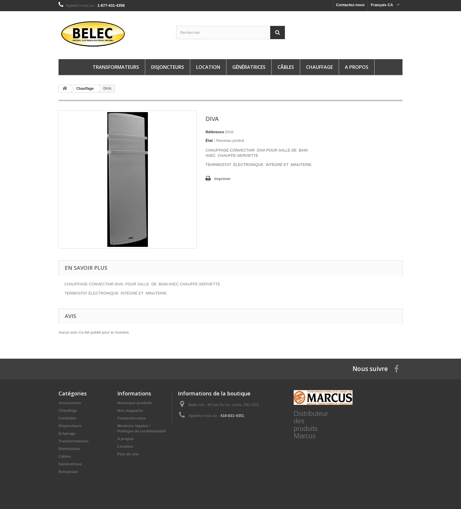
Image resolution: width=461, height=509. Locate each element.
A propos (356, 67)
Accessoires (70, 403)
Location (208, 67)
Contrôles (67, 418)
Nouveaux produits (134, 403)
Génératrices (248, 67)
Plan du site (128, 454)
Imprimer (222, 179)
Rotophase (68, 472)
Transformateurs (116, 67)
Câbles (286, 67)
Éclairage (67, 433)
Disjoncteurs (167, 67)
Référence (215, 132)
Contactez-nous (350, 5)
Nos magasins (130, 410)
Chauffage (319, 67)
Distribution (69, 449)
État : (210, 140)
